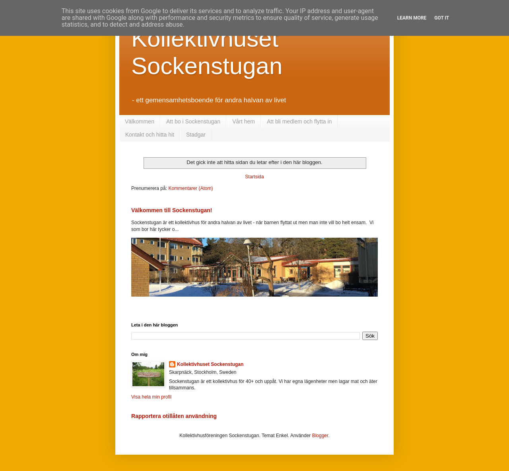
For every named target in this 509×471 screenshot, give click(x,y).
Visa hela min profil (151, 397)
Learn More (412, 18)
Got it (441, 18)
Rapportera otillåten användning (174, 416)
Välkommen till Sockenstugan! (171, 210)
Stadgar (196, 134)
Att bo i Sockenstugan (193, 121)
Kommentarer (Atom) (190, 188)
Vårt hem (243, 121)
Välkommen (139, 121)
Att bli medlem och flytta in (299, 121)
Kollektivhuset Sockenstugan (210, 364)
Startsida (254, 177)
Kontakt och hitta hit (149, 134)
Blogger (320, 435)
